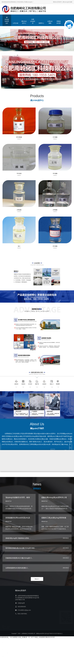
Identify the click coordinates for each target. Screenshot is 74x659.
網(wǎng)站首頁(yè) (7, 20)
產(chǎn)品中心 (24, 22)
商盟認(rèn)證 (59, 22)
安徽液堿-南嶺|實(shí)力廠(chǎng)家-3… (19, 559)
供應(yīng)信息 (32, 21)
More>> (37, 579)
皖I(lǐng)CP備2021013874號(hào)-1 (54, 634)
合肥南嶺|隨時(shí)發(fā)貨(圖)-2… (17, 569)
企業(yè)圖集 (49, 22)
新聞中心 (41, 23)
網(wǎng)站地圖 (67, 2)
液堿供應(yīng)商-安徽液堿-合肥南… (17, 539)
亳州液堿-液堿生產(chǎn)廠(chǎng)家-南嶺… (20, 549)
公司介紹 (15, 23)
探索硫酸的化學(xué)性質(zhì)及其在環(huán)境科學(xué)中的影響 (30, 521)
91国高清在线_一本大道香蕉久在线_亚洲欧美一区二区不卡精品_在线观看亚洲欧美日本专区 (27, 637)
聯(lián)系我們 (57, 2)
